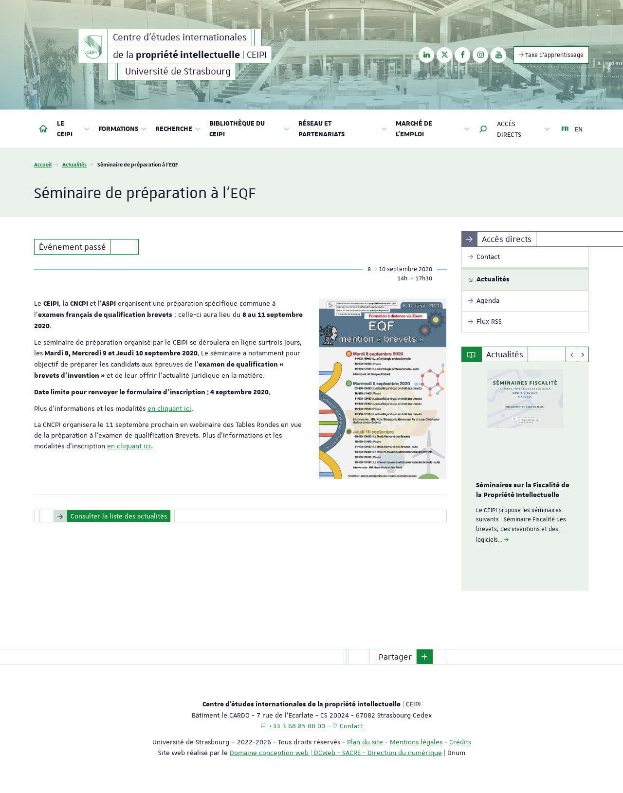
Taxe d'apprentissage (551, 55)
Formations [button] (122, 129)
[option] (525, 476)
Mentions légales (416, 742)
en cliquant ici (169, 408)
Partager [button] (395, 656)
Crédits (460, 742)
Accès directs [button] (523, 129)
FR (565, 129)
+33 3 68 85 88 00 (297, 725)
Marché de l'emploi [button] (433, 129)
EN (579, 129)
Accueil (43, 164)
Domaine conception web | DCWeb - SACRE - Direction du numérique (336, 752)
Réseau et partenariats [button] (342, 129)
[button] (483, 129)
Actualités (74, 164)
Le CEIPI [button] (73, 129)
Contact (351, 725)
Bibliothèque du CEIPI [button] (249, 129)
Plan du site (365, 742)
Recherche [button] (178, 129)
